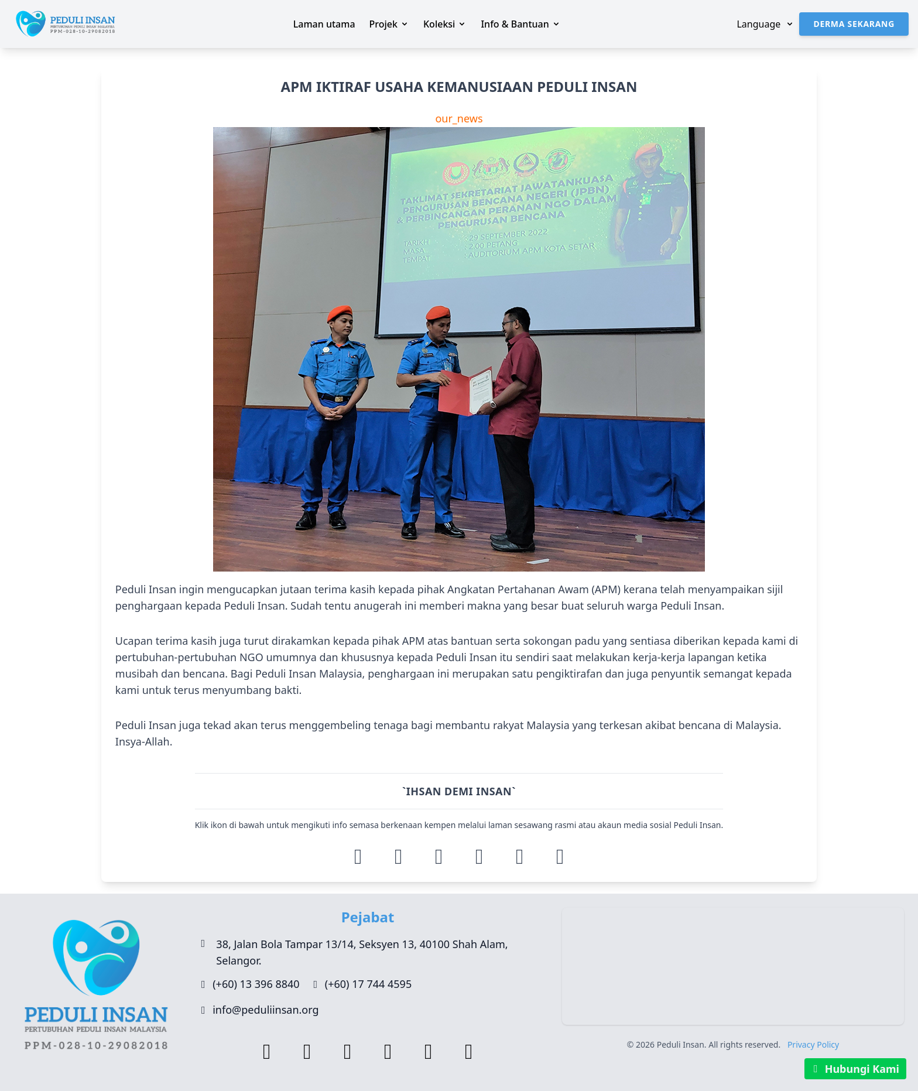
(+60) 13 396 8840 (256, 984)
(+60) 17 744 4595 (368, 984)
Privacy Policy (813, 1044)
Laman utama (324, 24)
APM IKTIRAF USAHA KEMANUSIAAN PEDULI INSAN (459, 86)
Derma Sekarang (854, 23)
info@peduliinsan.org (265, 1010)
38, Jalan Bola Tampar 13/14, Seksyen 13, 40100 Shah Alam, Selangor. (362, 952)
